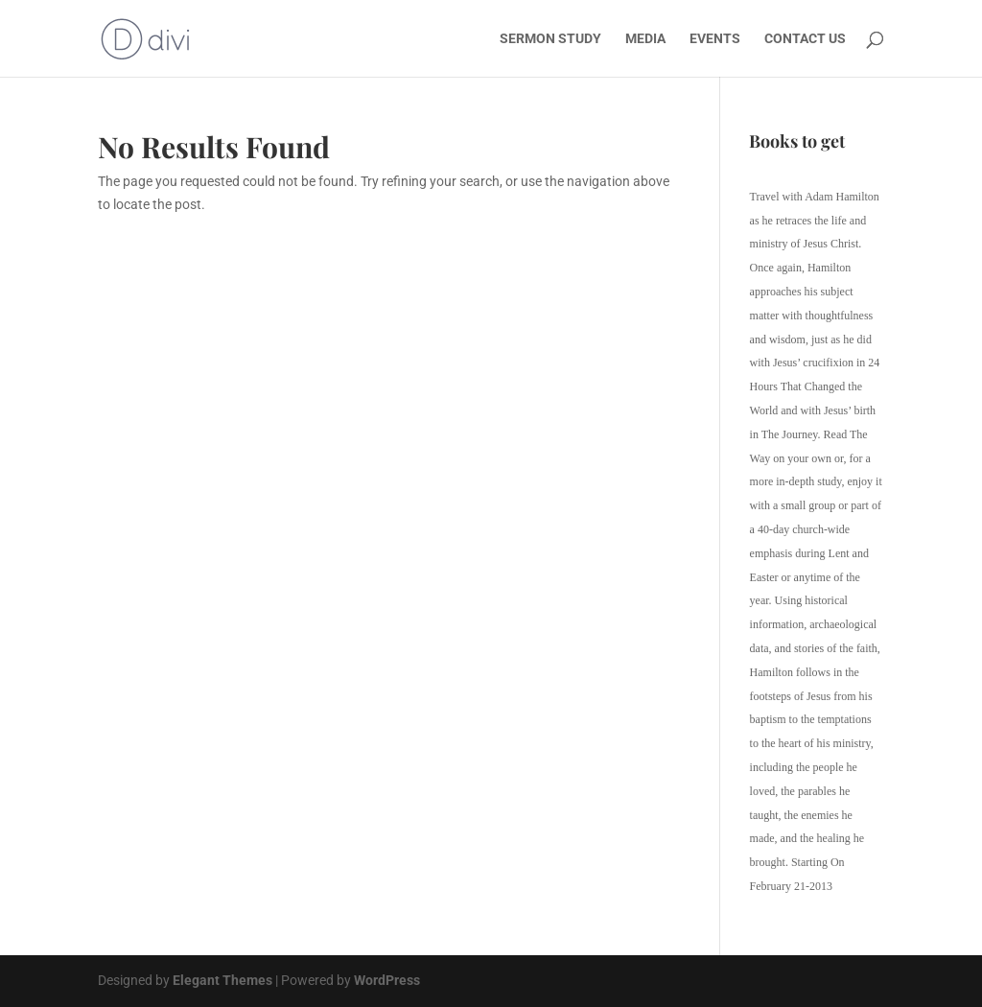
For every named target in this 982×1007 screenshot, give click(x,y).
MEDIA (645, 39)
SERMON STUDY (550, 39)
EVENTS (715, 39)
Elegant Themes (222, 980)
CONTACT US (805, 39)
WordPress (387, 980)
